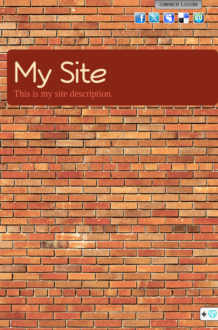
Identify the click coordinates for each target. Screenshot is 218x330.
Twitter (154, 17)
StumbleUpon (198, 17)
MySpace (169, 17)
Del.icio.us (184, 17)
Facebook (140, 17)
